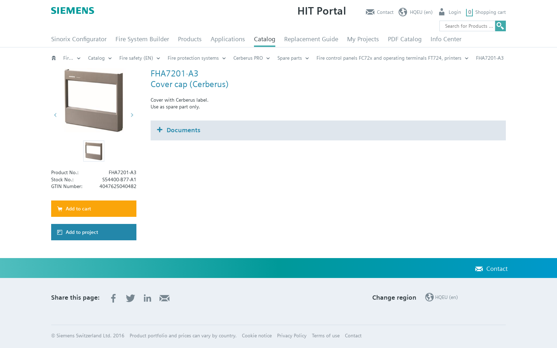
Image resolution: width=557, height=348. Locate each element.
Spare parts (289, 58)
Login (455, 12)
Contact (385, 12)
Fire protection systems (193, 58)
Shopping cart (490, 12)
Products (190, 39)
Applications (228, 39)
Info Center (446, 39)
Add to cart (78, 209)
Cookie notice (257, 335)
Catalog (264, 39)
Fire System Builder (142, 39)
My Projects (363, 39)
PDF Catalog (405, 39)
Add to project (82, 232)
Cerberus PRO (248, 58)
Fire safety (72, 58)
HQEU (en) (421, 12)
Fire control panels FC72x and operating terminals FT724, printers (389, 58)
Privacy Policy (292, 335)
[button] (93, 151)
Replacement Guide (311, 39)
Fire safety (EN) (136, 58)
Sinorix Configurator (79, 39)
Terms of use (326, 335)
